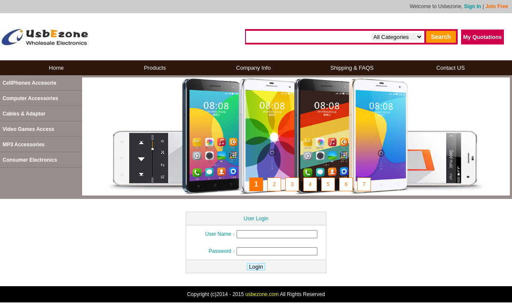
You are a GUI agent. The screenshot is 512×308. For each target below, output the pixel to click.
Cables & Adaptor (24, 114)
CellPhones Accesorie (29, 83)
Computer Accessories (30, 98)
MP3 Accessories (23, 145)
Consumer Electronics (30, 160)
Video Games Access (28, 129)
